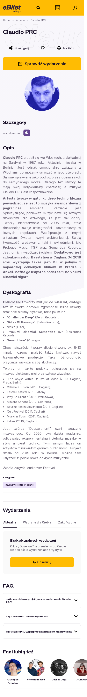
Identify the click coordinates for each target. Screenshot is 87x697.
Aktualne (9, 522)
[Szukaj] (38, 8)
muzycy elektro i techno (20, 484)
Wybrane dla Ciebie (37, 522)
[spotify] (26, 133)
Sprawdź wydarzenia (42, 63)
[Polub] (43, 47)
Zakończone (67, 522)
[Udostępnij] (19, 47)
